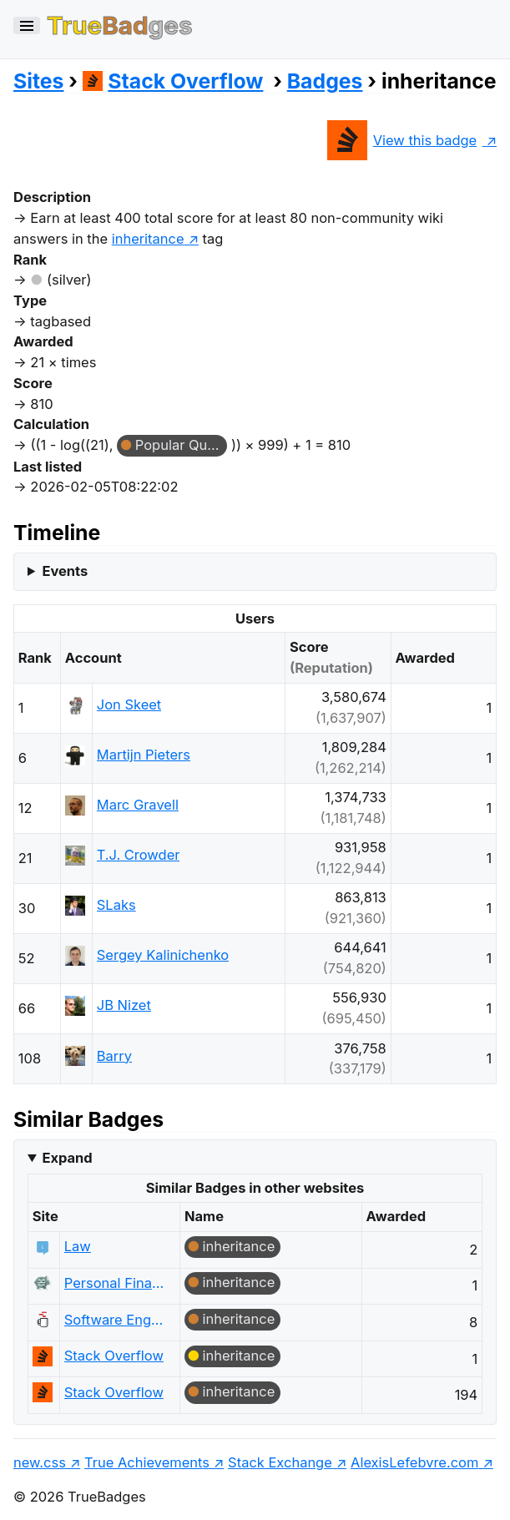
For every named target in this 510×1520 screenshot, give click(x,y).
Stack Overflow (173, 80)
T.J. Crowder (138, 854)
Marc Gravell (138, 804)
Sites (38, 80)
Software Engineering (114, 1319)
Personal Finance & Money (114, 1283)
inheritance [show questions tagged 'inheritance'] (148, 238)
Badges (325, 80)
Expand (67, 1157)
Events (65, 571)
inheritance (238, 1246)
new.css (39, 1462)
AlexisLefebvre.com (414, 1462)
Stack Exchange (280, 1462)
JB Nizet (124, 1005)
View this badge (402, 140)
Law (77, 1246)
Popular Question (181, 445)
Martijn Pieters (143, 754)
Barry (114, 1056)
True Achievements (147, 1462)
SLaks (116, 904)
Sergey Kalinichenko (163, 955)
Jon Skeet (129, 704)
